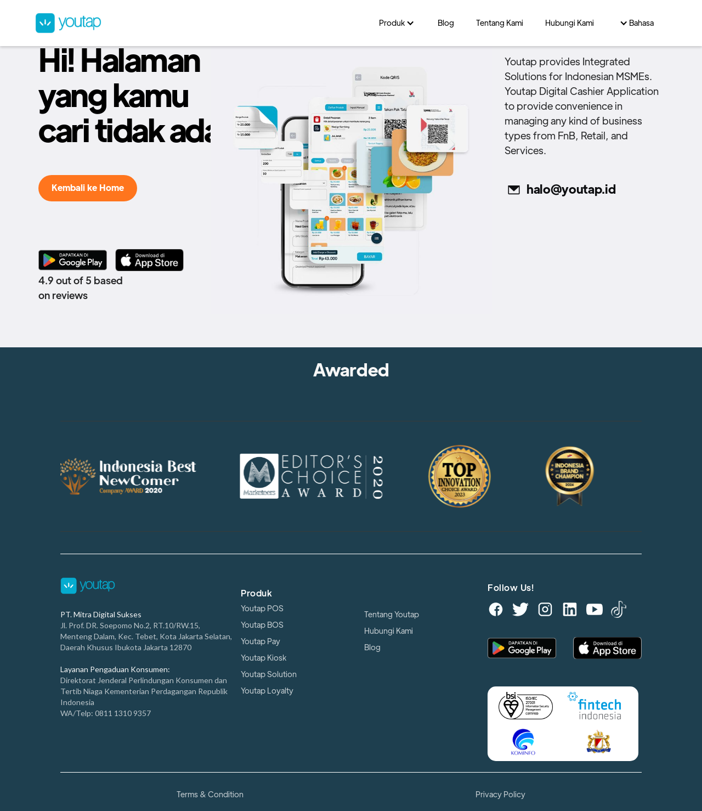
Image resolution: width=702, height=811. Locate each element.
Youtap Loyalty (267, 691)
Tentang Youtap (391, 614)
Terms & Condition (210, 794)
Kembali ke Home (88, 188)
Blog (372, 647)
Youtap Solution (269, 674)
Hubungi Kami (388, 631)
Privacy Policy (500, 794)
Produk (256, 593)
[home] (201, 23)
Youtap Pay (260, 641)
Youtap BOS (262, 625)
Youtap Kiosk (263, 658)
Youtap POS (262, 608)
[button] (397, 23)
